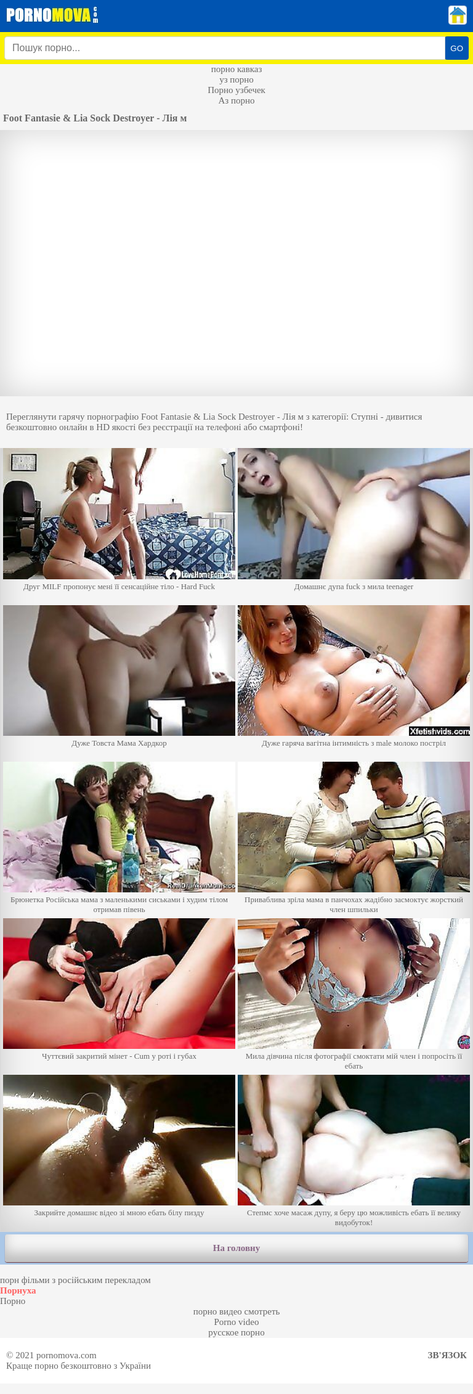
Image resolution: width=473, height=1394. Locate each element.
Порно (12, 1301)
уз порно (236, 79)
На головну (236, 1248)
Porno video (236, 1322)
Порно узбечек (236, 90)
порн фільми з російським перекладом (75, 1280)
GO (456, 48)
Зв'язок (447, 1355)
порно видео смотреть (236, 1311)
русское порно (236, 1332)
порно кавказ (236, 69)
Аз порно (236, 100)
